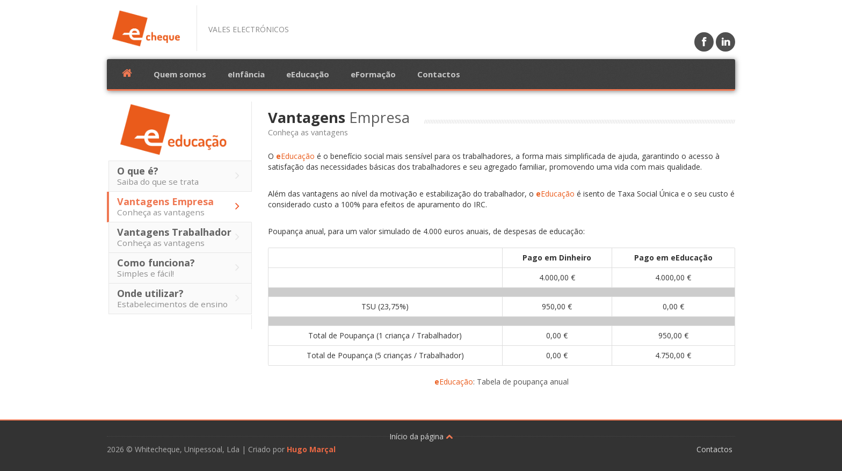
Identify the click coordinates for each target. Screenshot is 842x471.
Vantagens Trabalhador (181, 237)
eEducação (307, 74)
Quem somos (180, 74)
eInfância (246, 74)
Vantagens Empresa (181, 206)
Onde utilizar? (181, 298)
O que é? (181, 175)
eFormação (373, 74)
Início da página (421, 436)
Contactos (438, 74)
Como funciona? (181, 267)
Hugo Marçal (311, 449)
